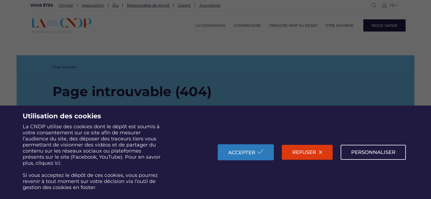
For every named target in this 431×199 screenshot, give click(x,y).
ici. (58, 163)
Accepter (241, 153)
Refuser (304, 152)
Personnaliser (373, 152)
